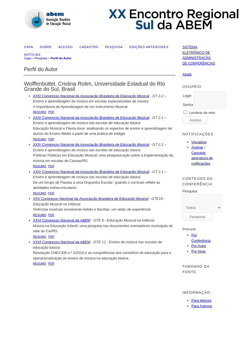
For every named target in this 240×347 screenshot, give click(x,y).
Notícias (32, 54)
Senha (188, 105)
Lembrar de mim (202, 113)
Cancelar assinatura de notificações (202, 158)
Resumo (39, 112)
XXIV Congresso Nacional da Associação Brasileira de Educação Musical (91, 96)
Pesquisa (114, 47)
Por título (198, 251)
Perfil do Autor (61, 58)
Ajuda (186, 74)
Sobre (46, 47)
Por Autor (198, 246)
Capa (28, 47)
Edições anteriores (149, 47)
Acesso (66, 47)
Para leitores (201, 300)
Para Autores (201, 306)
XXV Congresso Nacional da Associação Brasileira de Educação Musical (90, 199)
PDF (51, 112)
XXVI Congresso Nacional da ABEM (61, 220)
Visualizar (199, 142)
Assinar (197, 147)
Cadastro (88, 47)
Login (187, 96)
